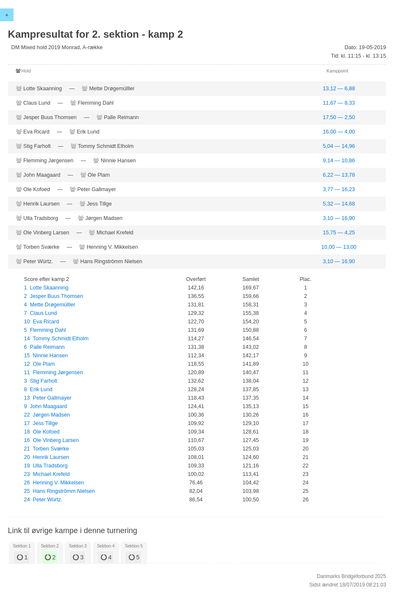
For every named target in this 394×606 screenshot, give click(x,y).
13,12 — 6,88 (339, 89)
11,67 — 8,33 (339, 103)
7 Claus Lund (40, 313)
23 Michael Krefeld (47, 474)
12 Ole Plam (39, 364)
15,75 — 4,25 (339, 233)
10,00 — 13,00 (339, 247)
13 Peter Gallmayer (48, 398)
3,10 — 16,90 (339, 218)
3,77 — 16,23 (339, 189)
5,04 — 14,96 (339, 146)
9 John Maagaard (45, 406)
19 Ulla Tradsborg (46, 466)
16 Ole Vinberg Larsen (51, 440)
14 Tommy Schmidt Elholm (56, 339)
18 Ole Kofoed (42, 432)
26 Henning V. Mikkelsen (54, 483)
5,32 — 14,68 (339, 204)
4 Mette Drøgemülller (49, 305)
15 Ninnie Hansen (46, 356)
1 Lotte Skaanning (46, 288)
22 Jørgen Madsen (47, 415)
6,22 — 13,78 (339, 175)
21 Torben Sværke (46, 449)
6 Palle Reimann (44, 347)
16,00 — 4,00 (339, 132)
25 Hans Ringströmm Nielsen (59, 491)
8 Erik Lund (38, 389)
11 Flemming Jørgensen (53, 372)
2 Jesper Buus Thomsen (53, 296)
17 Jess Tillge (41, 423)
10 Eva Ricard (41, 322)
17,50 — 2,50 (339, 117)
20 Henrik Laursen (46, 457)
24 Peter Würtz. (43, 500)
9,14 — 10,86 (339, 161)
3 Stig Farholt (40, 381)
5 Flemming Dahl (45, 330)
